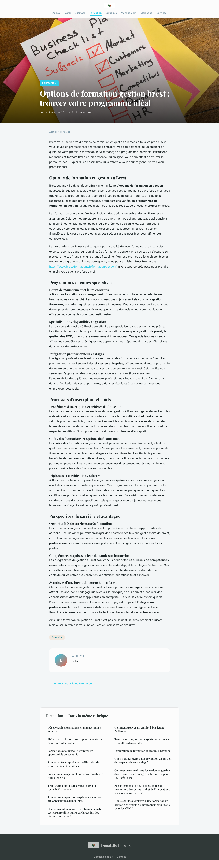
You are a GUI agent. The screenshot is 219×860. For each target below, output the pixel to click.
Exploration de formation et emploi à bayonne (142, 750)
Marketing (146, 12)
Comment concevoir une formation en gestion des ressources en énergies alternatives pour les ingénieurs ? (142, 774)
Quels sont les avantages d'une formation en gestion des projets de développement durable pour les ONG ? (142, 804)
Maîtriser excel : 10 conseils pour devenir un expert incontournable (75, 740)
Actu (68, 12)
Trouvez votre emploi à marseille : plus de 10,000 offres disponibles (73, 764)
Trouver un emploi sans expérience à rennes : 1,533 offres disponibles (142, 740)
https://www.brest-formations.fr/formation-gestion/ (82, 266)
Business (80, 12)
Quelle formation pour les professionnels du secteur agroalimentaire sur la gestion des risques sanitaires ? (75, 812)
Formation (96, 12)
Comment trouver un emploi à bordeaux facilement (139, 729)
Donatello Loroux (109, 845)
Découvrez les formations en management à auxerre (74, 729)
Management (128, 12)
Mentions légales (103, 856)
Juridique (111, 12)
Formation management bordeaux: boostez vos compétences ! (76, 775)
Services (162, 12)
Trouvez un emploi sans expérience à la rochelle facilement (72, 787)
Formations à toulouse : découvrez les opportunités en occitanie (70, 752)
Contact (121, 856)
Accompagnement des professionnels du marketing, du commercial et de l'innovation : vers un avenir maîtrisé (142, 789)
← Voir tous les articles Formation (70, 683)
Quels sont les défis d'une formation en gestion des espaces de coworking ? (142, 760)
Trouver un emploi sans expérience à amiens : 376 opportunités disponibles (76, 799)
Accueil (56, 12)
